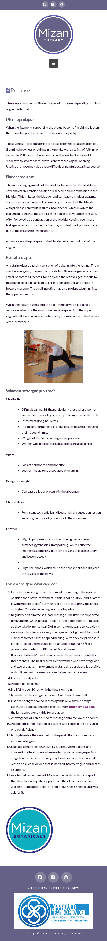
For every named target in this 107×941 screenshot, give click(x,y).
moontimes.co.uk (82, 706)
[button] (53, 63)
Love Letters (60, 888)
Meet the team (38, 888)
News (75, 888)
